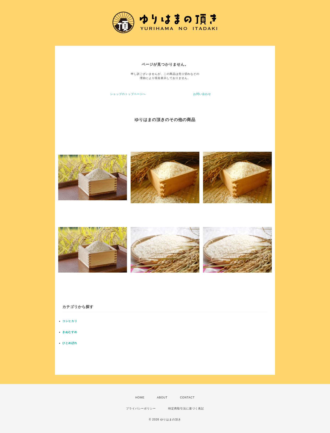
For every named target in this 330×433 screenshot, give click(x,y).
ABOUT (162, 397)
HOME (139, 397)
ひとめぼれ (69, 343)
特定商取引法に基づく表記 (186, 408)
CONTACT (187, 397)
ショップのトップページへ (128, 94)
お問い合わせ (202, 94)
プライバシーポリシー (141, 408)
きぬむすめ (69, 332)
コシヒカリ (69, 321)
